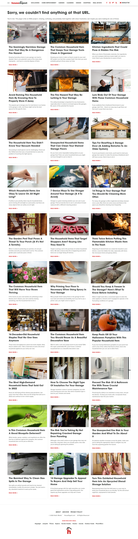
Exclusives (35, 3)
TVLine (51, 523)
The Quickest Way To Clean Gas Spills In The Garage (27, 480)
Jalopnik (45, 523)
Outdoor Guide (89, 523)
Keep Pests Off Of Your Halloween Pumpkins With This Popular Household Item (109, 338)
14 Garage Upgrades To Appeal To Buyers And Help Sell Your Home (68, 481)
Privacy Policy (76, 512)
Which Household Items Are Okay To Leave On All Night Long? (24, 194)
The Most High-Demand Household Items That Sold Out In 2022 (26, 385)
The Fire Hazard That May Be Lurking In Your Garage (66, 96)
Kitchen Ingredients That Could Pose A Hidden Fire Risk (109, 48)
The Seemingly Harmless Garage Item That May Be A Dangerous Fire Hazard (27, 50)
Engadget (38, 523)
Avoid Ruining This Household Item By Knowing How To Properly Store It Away (25, 98)
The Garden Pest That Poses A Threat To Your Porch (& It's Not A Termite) (26, 242)
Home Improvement (49, 3)
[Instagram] (110, 3)
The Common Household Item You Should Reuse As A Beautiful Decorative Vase (69, 338)
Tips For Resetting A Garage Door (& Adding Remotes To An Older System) (109, 146)
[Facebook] (106, 3)
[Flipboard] (113, 3)
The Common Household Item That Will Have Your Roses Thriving (25, 290)
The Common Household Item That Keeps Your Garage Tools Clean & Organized (67, 50)
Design (78, 3)
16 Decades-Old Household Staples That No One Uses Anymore (24, 338)
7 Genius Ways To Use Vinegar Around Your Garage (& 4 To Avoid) (67, 194)
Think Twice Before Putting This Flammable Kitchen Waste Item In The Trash (110, 242)
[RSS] (116, 3)
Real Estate (97, 3)
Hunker (75, 523)
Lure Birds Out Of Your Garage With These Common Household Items (110, 98)
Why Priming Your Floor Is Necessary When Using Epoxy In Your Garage (68, 290)
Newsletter (124, 3)
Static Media (58, 515)
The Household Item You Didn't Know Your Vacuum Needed (26, 144)
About (58, 512)
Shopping (87, 3)
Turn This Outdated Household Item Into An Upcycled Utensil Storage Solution (109, 481)
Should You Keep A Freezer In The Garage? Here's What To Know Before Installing (108, 290)
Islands (81, 523)
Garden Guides (66, 523)
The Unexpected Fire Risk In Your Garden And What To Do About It (110, 433)
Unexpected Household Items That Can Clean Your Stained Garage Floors (67, 146)
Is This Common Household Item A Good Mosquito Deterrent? (27, 432)
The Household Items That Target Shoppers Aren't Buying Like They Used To (69, 242)
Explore (57, 523)
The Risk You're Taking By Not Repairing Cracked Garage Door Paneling (67, 433)
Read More (12, 65)
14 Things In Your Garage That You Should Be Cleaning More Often (109, 194)
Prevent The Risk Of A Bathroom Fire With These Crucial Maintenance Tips (110, 385)
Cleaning (70, 3)
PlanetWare (99, 523)
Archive (65, 512)
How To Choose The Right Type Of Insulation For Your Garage (68, 384)
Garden (61, 3)
